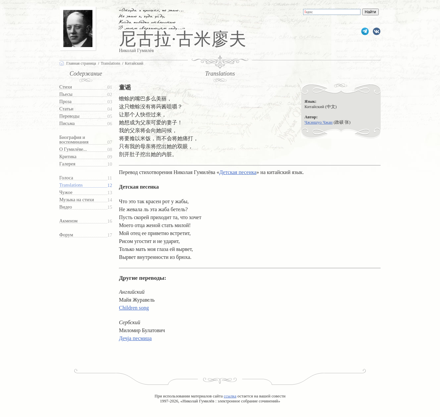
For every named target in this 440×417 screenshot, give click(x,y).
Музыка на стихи (76, 199)
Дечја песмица (135, 338)
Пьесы (66, 94)
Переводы (69, 116)
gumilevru (376, 31)
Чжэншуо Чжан (318, 122)
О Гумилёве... (73, 149)
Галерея (67, 163)
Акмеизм (68, 220)
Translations (71, 185)
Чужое (66, 192)
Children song (134, 308)
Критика (68, 156)
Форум (66, 234)
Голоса (66, 177)
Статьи (66, 108)
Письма (67, 123)
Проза (65, 101)
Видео (65, 207)
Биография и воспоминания (73, 140)
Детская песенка (237, 172)
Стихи (65, 87)
